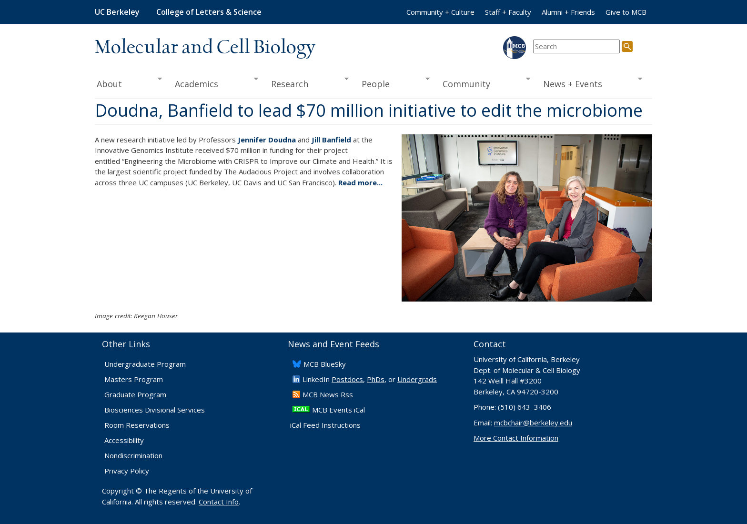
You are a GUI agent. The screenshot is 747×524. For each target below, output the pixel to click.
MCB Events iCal (338, 409)
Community (483, 83)
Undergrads (417, 379)
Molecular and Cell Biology (205, 47)
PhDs (375, 379)
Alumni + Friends (568, 12)
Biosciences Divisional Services (154, 409)
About (128, 83)
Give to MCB (626, 12)
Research (307, 83)
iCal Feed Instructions (325, 425)
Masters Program (133, 379)
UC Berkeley (117, 12)
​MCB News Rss (328, 394)
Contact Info (219, 501)
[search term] (576, 46)
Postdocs (347, 379)
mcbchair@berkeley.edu (533, 422)
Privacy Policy (126, 470)
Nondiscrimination (133, 455)
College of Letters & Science (209, 12)
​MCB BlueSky (324, 364)
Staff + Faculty (508, 12)
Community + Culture (440, 12)
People (392, 83)
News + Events (589, 83)
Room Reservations (137, 425)
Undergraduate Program (145, 364)
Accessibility (124, 440)
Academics (214, 83)
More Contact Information (516, 438)
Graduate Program (135, 394)
